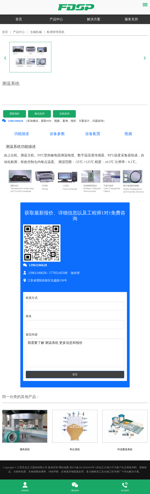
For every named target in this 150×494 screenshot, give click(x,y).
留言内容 (31, 334)
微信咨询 (39, 113)
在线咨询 (64, 113)
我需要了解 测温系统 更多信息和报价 (75, 352)
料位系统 (75, 449)
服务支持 (131, 19)
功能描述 (21, 134)
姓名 (29, 316)
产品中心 (56, 19)
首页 (18, 19)
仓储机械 (36, 32)
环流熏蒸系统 (125, 449)
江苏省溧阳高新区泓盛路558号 (45, 280)
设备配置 (92, 134)
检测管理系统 (55, 32)
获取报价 (15, 113)
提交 (75, 374)
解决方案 (93, 19)
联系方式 (31, 297)
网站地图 (64, 467)
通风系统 (25, 449)
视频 (128, 134)
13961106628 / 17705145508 (45, 273)
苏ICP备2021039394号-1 (83, 467)
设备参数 (57, 134)
